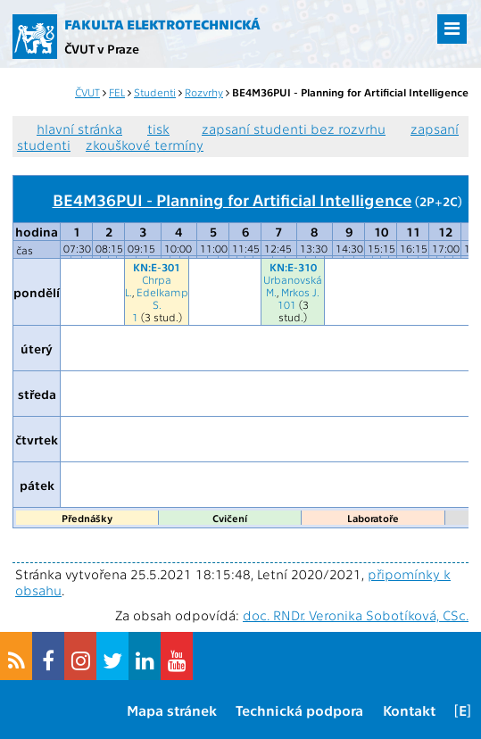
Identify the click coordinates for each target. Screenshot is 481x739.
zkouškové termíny (144, 145)
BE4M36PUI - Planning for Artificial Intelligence (232, 199)
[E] (462, 710)
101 (287, 304)
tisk (158, 128)
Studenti (155, 92)
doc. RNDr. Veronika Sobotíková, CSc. (356, 615)
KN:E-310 (293, 267)
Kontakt (409, 710)
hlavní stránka (79, 128)
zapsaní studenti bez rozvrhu (294, 128)
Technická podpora (299, 710)
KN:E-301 (156, 267)
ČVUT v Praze (101, 48)
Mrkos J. (300, 292)
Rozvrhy (204, 92)
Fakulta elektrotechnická (162, 24)
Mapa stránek (172, 710)
